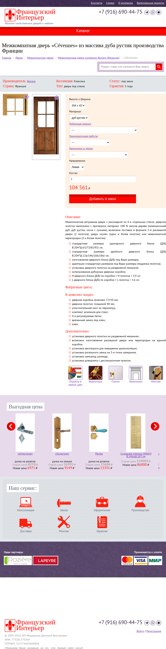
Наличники (136, 374)
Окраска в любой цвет (75, 376)
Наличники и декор (81, 148)
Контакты (96, 3)
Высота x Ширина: (80, 99)
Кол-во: (73, 173)
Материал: (75, 111)
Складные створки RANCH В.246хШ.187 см (135, 455)
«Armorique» (25, 454)
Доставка (26, 531)
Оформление (102, 510)
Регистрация (153, 631)
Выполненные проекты (150, 3)
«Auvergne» (62, 454)
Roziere (31, 81)
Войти (140, 631)
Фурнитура (95, 374)
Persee (99, 454)
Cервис (110, 3)
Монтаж (156, 374)
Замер (64, 510)
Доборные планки (80, 124)
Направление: (77, 161)
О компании (125, 3)
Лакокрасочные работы (83, 136)
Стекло (116, 374)
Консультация (25, 510)
